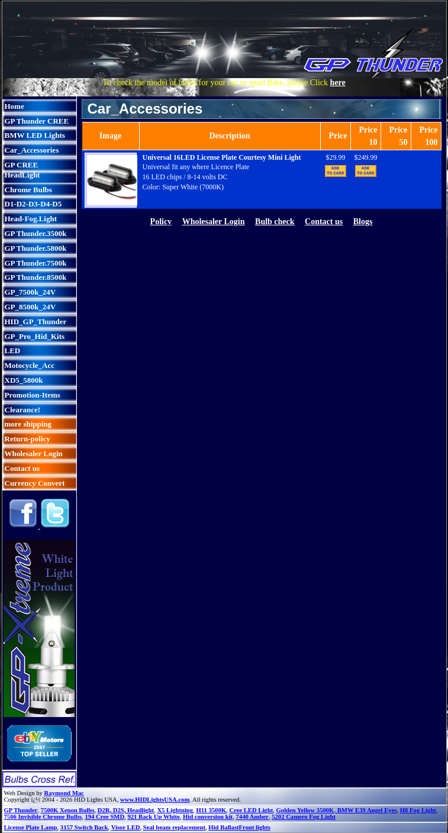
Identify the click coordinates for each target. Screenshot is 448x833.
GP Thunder (21, 810)
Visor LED (125, 827)
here (338, 82)
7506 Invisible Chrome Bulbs (43, 816)
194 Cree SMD (104, 816)
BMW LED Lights (35, 135)
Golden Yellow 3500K (305, 810)
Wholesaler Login (34, 453)
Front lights (254, 827)
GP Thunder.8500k (36, 277)
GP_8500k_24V (30, 306)
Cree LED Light (251, 810)
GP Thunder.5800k (36, 248)
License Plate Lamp (30, 827)
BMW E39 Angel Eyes (366, 810)
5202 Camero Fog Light (304, 816)
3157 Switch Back (84, 827)
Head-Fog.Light (31, 218)
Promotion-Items (32, 394)
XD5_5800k (24, 380)
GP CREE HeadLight (22, 169)
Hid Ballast (223, 827)
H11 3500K (211, 810)
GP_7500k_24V (30, 292)
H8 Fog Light (418, 810)
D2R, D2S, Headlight (126, 810)
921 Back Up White (153, 816)
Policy (161, 221)
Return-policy (27, 438)
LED (13, 350)
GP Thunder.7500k (36, 263)
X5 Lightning (175, 810)
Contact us (22, 468)
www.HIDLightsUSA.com (154, 799)
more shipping (28, 423)
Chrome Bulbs (28, 189)
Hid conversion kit (208, 816)
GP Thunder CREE (37, 121)
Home (14, 106)
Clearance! (23, 409)
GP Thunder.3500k (36, 233)
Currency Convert (35, 483)
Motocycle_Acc (29, 365)
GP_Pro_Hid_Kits (35, 336)
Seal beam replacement (174, 827)
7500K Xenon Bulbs (68, 810)
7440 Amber (252, 816)
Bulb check (275, 221)
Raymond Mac (64, 793)
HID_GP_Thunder (36, 321)
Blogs (363, 221)
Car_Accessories (32, 150)
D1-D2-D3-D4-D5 (33, 203)
